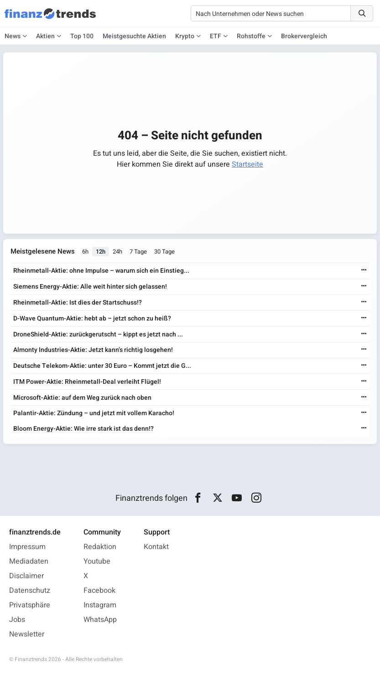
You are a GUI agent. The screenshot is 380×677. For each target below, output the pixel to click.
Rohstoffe (251, 36)
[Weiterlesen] (364, 270)
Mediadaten (28, 561)
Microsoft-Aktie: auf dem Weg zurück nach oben (82, 397)
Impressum (27, 546)
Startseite (247, 164)
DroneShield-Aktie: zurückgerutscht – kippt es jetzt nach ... (98, 334)
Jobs (17, 619)
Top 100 (82, 36)
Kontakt (156, 546)
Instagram (99, 605)
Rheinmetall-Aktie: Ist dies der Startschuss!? (77, 302)
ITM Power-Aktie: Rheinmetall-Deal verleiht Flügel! (87, 382)
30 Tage (164, 251)
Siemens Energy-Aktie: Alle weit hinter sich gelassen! (90, 286)
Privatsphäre (29, 605)
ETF (215, 36)
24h (117, 251)
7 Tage (138, 251)
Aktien (45, 36)
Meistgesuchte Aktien (134, 36)
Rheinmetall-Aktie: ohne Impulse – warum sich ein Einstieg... (101, 270)
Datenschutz (29, 590)
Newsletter (26, 634)
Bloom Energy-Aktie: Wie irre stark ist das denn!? (83, 428)
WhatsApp (100, 619)
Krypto (184, 36)
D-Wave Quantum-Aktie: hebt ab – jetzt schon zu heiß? (92, 318)
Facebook (99, 590)
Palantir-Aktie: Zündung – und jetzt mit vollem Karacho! (93, 413)
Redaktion (99, 546)
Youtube (96, 561)
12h (100, 251)
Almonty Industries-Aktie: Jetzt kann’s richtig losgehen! (93, 350)
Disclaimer (26, 575)
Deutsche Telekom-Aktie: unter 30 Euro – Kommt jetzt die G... (102, 366)
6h (85, 251)
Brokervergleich (304, 36)
